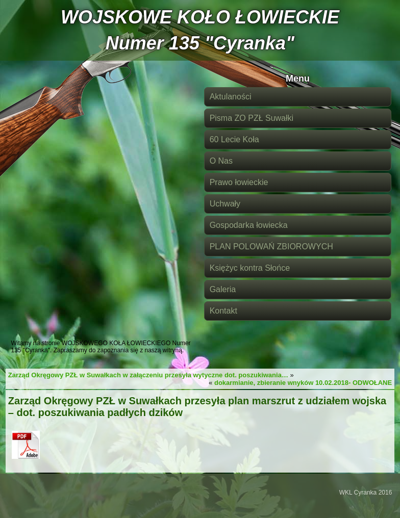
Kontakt (223, 310)
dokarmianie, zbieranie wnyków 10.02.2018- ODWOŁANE (303, 382)
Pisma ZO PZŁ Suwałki (251, 118)
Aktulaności (231, 96)
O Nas (221, 161)
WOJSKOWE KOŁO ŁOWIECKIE (200, 17)
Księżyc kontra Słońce (250, 268)
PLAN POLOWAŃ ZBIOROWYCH (271, 246)
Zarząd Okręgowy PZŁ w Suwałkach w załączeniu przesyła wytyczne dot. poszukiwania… (148, 375)
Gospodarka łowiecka (249, 225)
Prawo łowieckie (239, 182)
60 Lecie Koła (234, 139)
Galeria (223, 289)
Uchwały (225, 203)
